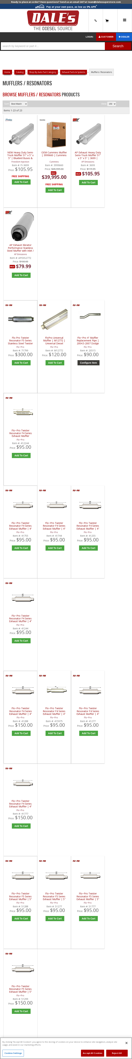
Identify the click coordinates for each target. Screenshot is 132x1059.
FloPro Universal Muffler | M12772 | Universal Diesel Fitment (51, 248)
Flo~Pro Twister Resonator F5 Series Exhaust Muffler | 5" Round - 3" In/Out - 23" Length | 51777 (83, 527)
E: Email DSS (12, 753)
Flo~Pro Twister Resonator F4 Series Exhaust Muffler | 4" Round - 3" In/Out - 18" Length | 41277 (83, 434)
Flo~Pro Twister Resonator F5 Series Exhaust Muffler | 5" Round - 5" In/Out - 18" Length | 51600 (19, 620)
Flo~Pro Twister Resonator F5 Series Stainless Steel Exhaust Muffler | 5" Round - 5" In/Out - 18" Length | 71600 (83, 620)
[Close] (126, 1043)
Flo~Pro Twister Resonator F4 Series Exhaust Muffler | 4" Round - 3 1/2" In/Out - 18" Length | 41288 (19, 434)
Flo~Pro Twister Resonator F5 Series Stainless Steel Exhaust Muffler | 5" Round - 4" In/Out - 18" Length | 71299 (51, 620)
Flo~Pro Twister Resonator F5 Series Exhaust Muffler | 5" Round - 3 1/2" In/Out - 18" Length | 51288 (19, 527)
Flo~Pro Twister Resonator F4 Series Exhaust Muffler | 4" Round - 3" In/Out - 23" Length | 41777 (114, 434)
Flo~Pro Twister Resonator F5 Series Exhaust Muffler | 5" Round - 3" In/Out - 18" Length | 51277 (51, 527)
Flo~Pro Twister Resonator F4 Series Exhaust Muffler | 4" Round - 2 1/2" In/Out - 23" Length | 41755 (19, 341)
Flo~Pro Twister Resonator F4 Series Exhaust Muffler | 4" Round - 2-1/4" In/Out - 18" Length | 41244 (115, 341)
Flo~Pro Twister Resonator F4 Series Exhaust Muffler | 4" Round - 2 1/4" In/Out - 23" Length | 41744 (51, 341)
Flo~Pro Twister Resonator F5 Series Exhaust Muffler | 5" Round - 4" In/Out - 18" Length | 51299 (114, 527)
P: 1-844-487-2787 (16, 741)
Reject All (117, 1053)
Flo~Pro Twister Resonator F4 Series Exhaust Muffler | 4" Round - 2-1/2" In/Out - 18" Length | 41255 (83, 341)
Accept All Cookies (92, 1053)
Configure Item (83, 270)
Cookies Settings (13, 1053)
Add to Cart (20, 270)
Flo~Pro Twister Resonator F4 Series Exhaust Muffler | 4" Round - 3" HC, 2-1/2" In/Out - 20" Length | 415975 (51, 434)
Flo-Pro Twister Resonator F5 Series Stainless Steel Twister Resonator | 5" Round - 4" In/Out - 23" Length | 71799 (19, 248)
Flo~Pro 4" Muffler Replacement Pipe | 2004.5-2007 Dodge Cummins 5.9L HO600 (83, 248)
